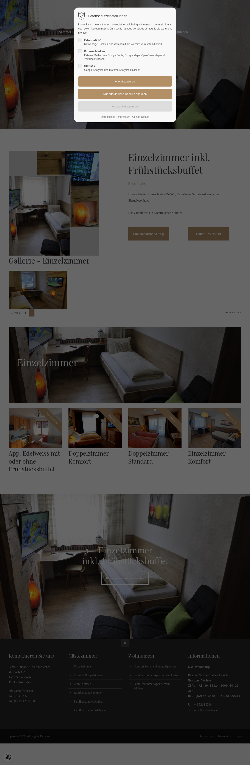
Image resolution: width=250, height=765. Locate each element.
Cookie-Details (140, 116)
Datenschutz (108, 116)
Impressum (123, 116)
